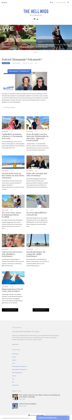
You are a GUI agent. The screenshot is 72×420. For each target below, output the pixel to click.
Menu (5, 2)
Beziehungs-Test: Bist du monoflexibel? (18, 47)
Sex (27, 210)
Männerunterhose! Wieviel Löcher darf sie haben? (12, 290)
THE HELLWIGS (36, 11)
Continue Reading (9, 107)
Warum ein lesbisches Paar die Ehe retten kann (52, 45)
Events (14, 357)
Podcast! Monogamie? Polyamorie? (22, 59)
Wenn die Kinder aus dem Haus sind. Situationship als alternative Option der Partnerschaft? (37, 137)
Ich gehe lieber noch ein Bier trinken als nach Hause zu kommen (13, 175)
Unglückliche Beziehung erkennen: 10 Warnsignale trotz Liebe (12, 136)
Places (14, 376)
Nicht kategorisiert (17, 372)
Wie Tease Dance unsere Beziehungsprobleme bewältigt (11, 214)
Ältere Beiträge (10, 310)
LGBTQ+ (40, 42)
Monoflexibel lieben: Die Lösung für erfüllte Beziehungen (35, 254)
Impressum (15, 344)
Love (13, 363)
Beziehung (6, 44)
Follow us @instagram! (36, 415)
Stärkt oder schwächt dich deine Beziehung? (36, 174)
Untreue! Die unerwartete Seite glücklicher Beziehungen (12, 254)
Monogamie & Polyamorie (19, 366)
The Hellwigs (16, 63)
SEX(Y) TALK (15, 385)
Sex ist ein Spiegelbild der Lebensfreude (36, 213)
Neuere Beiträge (40, 310)
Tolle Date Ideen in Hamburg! (27, 404)
